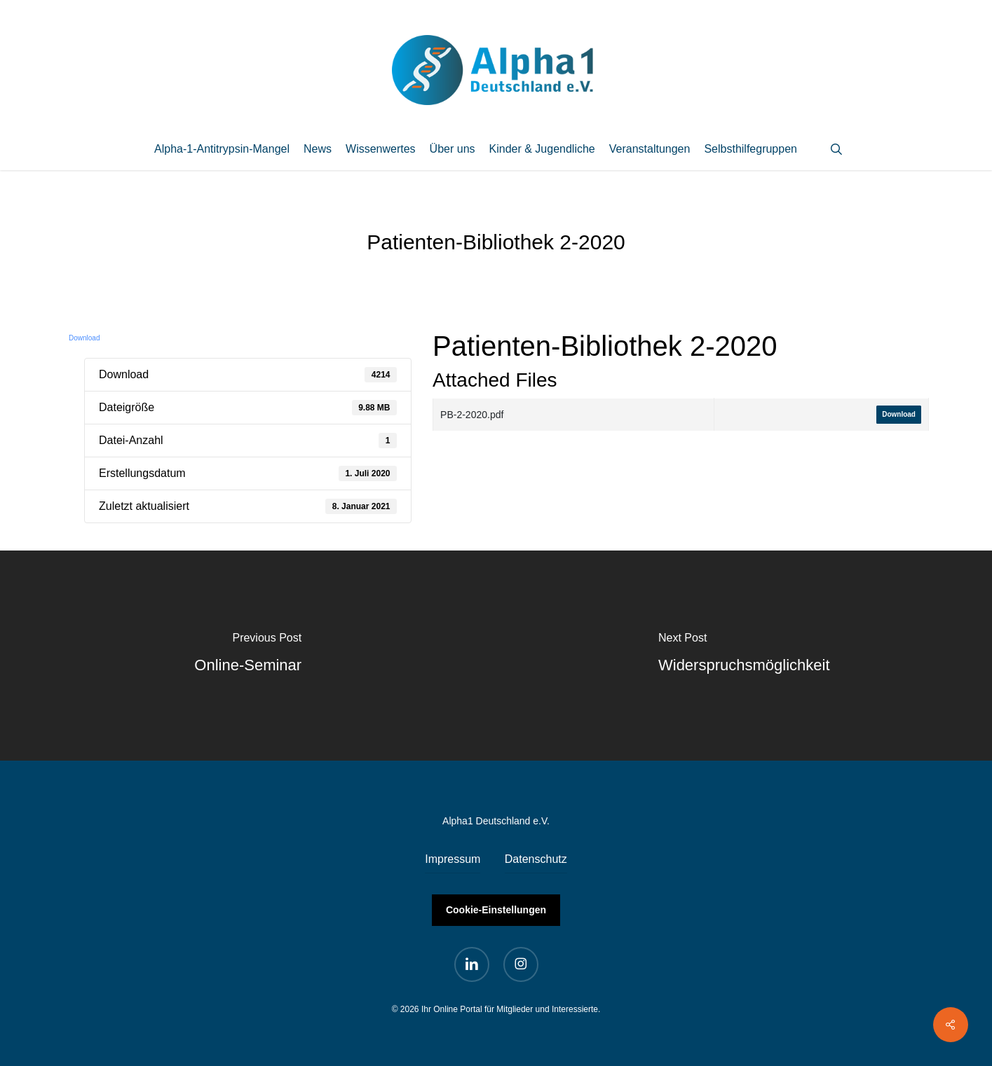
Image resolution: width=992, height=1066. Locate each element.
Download (84, 338)
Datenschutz (536, 859)
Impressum (452, 859)
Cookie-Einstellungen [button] (496, 909)
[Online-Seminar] (248, 656)
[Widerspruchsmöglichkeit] (744, 656)
